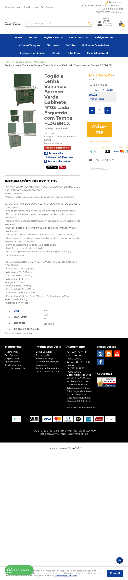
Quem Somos (12, 7)
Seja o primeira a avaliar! (57, 128)
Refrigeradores (104, 37)
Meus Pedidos (30, 7)
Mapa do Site (12, 359)
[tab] (26, 311)
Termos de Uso (43, 355)
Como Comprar (44, 352)
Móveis (56, 53)
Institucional (13, 347)
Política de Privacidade (48, 372)
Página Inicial (12, 352)
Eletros (33, 37)
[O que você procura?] (89, 23)
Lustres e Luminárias (32, 53)
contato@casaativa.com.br (80, 408)
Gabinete (20, 317)
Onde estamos (13, 365)
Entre (106, 23)
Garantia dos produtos (47, 362)
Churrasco (53, 45)
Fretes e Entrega (44, 359)
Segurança (41, 365)
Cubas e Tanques (29, 45)
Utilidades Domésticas (95, 45)
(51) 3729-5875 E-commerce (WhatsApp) (102, 6)
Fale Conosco (48, 7)
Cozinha (70, 45)
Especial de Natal (97, 53)
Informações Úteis (48, 347)
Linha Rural (73, 53)
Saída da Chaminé (26, 329)
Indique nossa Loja (15, 368)
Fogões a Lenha (53, 37)
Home (18, 37)
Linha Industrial (78, 37)
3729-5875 (109, 12)
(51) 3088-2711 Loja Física (110, 9)
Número (19, 323)
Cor (16, 311)
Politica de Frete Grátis (47, 368)
